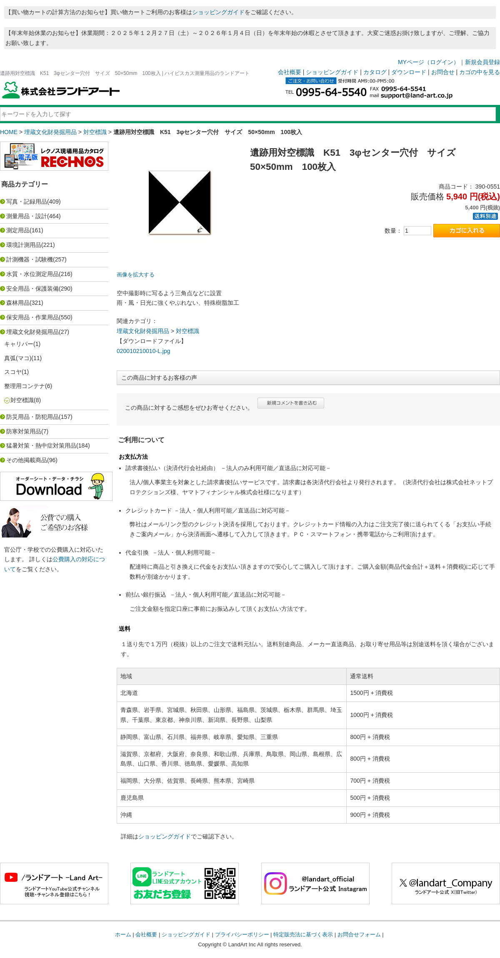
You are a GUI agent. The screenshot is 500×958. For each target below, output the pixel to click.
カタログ (375, 72)
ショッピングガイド (218, 12)
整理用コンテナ (24, 386)
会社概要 (289, 72)
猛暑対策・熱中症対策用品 (41, 445)
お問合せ (443, 72)
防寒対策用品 (23, 431)
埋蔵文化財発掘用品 (50, 132)
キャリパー (18, 344)
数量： (393, 230)
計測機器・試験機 (29, 259)
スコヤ (13, 371)
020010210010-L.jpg (143, 351)
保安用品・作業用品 (32, 317)
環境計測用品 (23, 244)
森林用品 (18, 302)
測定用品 (18, 230)
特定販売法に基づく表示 (303, 934)
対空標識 (95, 132)
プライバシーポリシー (242, 934)
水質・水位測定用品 (32, 274)
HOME (9, 132)
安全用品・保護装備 (32, 288)
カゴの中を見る (479, 72)
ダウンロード (408, 72)
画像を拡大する (136, 275)
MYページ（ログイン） (428, 62)
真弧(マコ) (17, 358)
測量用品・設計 (26, 216)
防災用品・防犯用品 (32, 416)
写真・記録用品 (26, 201)
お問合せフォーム (359, 934)
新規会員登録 (482, 62)
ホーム (123, 934)
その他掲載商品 (26, 460)
